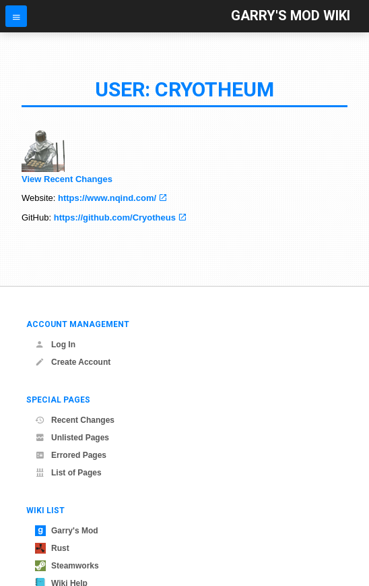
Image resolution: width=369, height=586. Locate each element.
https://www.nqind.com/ (107, 198)
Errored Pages (70, 455)
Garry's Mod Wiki (290, 16)
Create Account (72, 362)
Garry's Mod (66, 530)
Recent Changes (74, 420)
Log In (55, 344)
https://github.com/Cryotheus (115, 217)
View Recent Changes (67, 179)
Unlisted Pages (72, 437)
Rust (52, 548)
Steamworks (67, 565)
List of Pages (68, 472)
